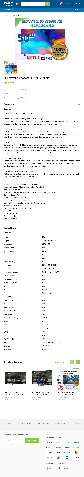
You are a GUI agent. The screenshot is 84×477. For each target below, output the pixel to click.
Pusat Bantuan (75, 10)
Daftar (68, 4)
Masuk (77, 4)
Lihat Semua (59, 362)
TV (28, 89)
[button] (42, 104)
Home (6, 15)
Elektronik (20, 89)
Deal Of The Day (9, 10)
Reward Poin (60, 423)
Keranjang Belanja (44, 423)
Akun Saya (7, 423)
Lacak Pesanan (61, 10)
